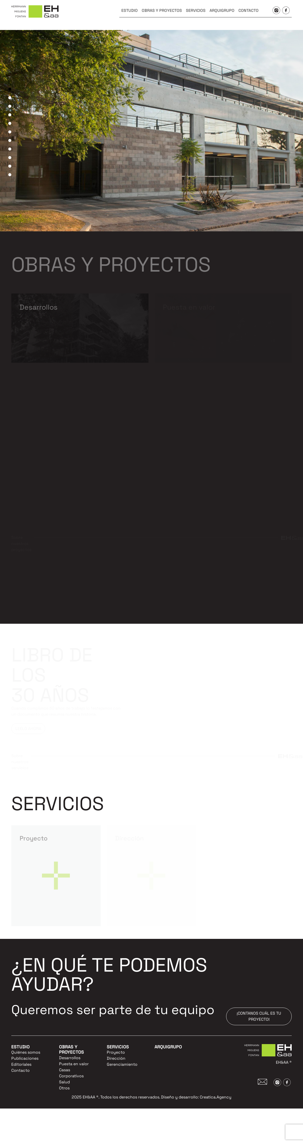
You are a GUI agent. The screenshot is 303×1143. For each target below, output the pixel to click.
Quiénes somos (25, 1052)
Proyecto (116, 1052)
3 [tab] (9, 106)
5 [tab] (9, 123)
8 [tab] (9, 149)
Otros (64, 1088)
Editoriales (21, 1064)
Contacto (20, 1070)
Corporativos (71, 1076)
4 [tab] (9, 114)
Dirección (116, 1058)
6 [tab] (9, 131)
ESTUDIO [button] (129, 10)
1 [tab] (9, 89)
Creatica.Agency (215, 1097)
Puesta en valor (74, 1063)
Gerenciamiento (122, 1064)
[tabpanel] (151, 130)
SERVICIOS (196, 10)
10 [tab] (9, 166)
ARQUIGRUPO (222, 10)
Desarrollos (69, 1057)
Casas (64, 1070)
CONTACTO (248, 10)
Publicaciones (24, 1058)
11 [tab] (9, 174)
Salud (64, 1082)
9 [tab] (9, 157)
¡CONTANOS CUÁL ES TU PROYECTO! (259, 1016)
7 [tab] (9, 140)
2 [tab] (9, 97)
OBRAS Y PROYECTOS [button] (162, 10)
